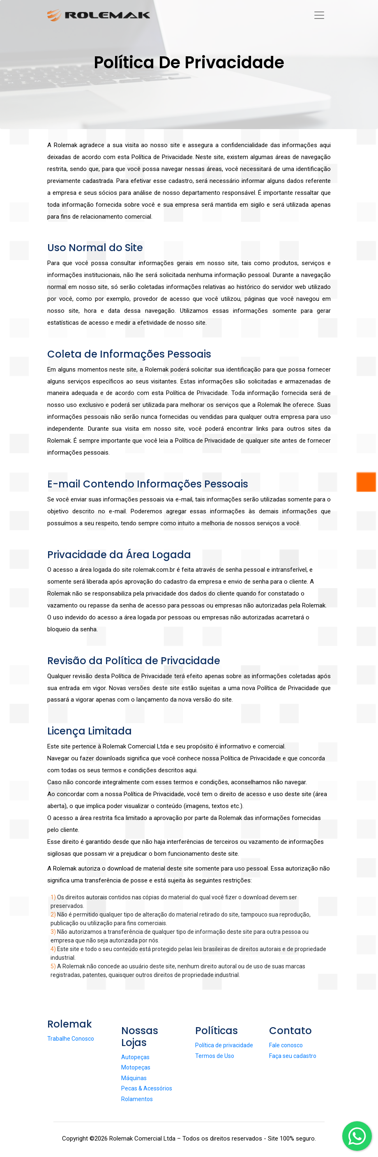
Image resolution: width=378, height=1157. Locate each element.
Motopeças (135, 1067)
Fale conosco (286, 1045)
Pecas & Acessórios (146, 1088)
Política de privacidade (224, 1045)
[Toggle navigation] (325, 15)
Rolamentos (137, 1099)
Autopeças (135, 1057)
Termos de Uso (214, 1056)
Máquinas (134, 1078)
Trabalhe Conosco (70, 1038)
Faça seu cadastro (292, 1056)
